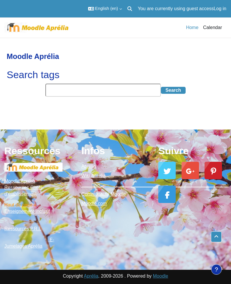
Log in (220, 8)
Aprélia (88, 166)
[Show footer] (216, 269)
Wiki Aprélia (93, 175)
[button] (105, 8)
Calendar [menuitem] (212, 27)
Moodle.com (94, 203)
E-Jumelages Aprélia (29, 243)
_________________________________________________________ (115, 184)
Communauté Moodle (103, 194)
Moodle (160, 276)
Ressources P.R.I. (22, 228)
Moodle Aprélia (19, 181)
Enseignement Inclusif (27, 211)
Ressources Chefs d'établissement (23, 190)
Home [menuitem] (192, 27)
